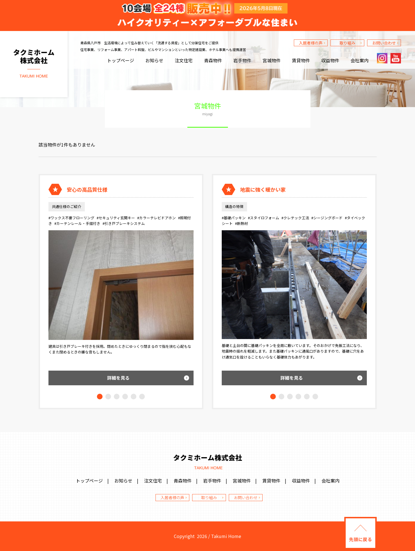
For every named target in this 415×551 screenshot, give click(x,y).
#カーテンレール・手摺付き (77, 223)
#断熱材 (241, 223)
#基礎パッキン (234, 217)
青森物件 (213, 60)
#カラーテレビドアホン (156, 217)
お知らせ (154, 60)
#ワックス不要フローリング (71, 217)
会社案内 (359, 60)
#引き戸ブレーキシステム (124, 223)
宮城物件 (272, 60)
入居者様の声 (311, 43)
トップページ (120, 60)
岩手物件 (242, 60)
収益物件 (330, 60)
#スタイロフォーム (263, 217)
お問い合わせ (384, 43)
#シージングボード (327, 217)
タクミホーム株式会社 (34, 64)
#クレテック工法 (295, 217)
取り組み (347, 43)
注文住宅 (184, 60)
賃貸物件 (301, 60)
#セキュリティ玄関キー (116, 217)
